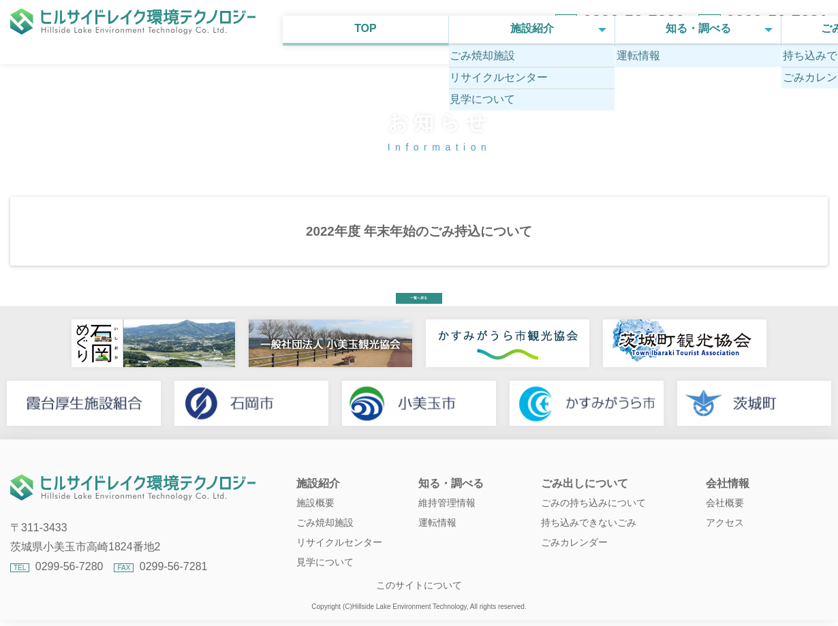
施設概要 (315, 516)
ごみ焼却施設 (325, 536)
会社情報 (746, 66)
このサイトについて (419, 598)
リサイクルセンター (339, 555)
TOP (91, 66)
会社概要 (725, 516)
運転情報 (437, 536)
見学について (325, 575)
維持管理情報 (447, 516)
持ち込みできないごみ (588, 536)
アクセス (725, 536)
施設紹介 (255, 66)
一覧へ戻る (419, 302)
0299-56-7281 (777, 21)
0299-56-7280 (633, 21)
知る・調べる (419, 66)
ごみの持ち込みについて (593, 516)
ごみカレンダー (574, 555)
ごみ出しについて (582, 66)
